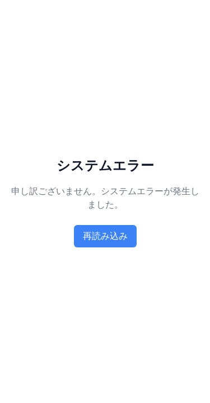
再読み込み (105, 236)
